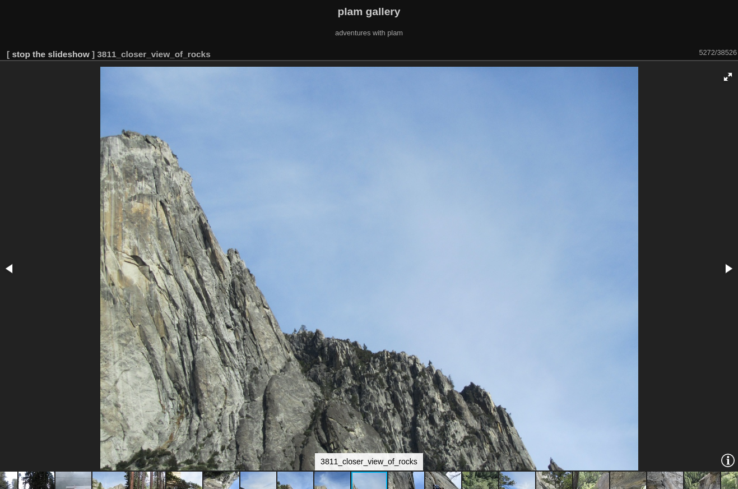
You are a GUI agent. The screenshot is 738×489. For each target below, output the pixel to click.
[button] (728, 77)
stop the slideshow (50, 54)
